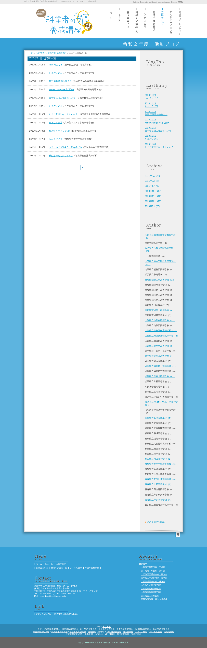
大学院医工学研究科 (150, 596)
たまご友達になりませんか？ (63, 114)
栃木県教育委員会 (161, 629)
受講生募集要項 (153, 21)
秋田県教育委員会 (143, 629)
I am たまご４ (56, 139)
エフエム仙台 (141, 631)
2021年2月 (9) (152, 180)
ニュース (119, 21)
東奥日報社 (136, 634)
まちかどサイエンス (171, 21)
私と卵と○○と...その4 (59, 131)
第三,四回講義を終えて (60, 81)
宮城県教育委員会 (52, 629)
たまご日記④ (55, 106)
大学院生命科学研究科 (151, 585)
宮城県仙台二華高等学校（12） (160, 279)
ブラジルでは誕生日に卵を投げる (65, 147)
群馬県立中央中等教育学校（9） (161, 464)
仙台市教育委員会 (78, 631)
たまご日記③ (55, 122)
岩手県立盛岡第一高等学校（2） (161, 366)
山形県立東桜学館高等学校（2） (161, 330)
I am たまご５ (56, 64)
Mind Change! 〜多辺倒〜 (61, 89)
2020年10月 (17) (153, 201)
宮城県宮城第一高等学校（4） (160, 310)
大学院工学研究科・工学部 (153, 567)
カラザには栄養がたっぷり (62, 97)
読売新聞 (70, 634)
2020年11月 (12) (153, 196)
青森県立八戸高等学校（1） (158, 484)
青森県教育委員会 (125, 629)
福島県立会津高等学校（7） (158, 418)
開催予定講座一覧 (136, 21)
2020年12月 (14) (153, 191)
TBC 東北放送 (155, 631)
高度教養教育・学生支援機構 (154, 599)
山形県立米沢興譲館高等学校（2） (162, 335)
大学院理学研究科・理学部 (153, 581)
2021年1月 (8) (152, 186)
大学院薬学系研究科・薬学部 (154, 578)
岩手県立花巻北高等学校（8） (160, 376)
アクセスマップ (90, 591)
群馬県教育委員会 (59, 631)
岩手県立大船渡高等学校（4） (160, 356)
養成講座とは (128, 21)
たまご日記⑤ (55, 73)
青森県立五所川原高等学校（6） (161, 479)
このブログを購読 (156, 522)
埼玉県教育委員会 (41, 631)
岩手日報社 (110, 634)
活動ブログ (162, 21)
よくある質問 (145, 21)
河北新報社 (128, 631)
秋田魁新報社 (123, 634)
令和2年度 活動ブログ (57, 53)
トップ (30, 53)
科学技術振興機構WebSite (66, 614)
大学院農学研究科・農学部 (153, 571)
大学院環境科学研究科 (151, 588)
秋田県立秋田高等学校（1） (158, 459)
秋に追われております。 (61, 155)
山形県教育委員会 (106, 629)
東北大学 (106, 626)
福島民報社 (169, 631)
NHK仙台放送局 (114, 631)
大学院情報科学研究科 (151, 592)
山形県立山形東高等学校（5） (160, 320)
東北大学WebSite (43, 614)
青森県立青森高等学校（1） (158, 499)
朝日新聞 (92, 631)
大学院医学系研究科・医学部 (154, 574)
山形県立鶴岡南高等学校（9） (160, 346)
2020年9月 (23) (152, 206)
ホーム (110, 21)
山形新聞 (89, 634)
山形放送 (99, 634)
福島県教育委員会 (70, 629)
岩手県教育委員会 (88, 629)
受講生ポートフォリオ (179, 21)
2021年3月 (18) (152, 175)
